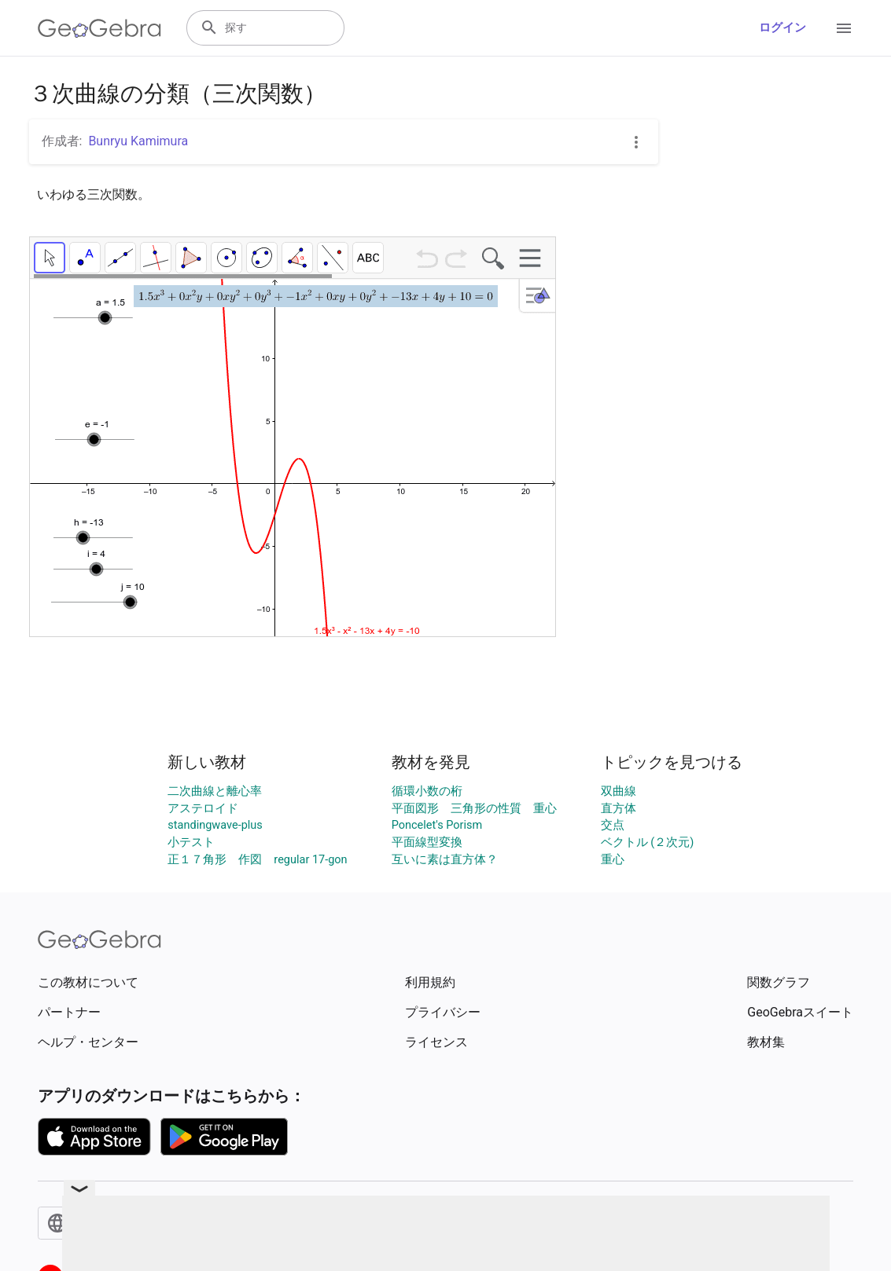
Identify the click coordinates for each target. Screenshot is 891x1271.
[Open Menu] (843, 28)
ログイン (782, 28)
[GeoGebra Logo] (99, 28)
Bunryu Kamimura (138, 141)
